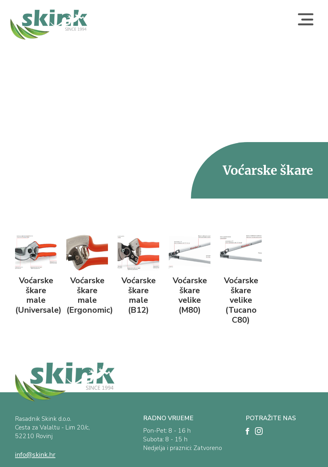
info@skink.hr (35, 454)
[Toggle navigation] (305, 25)
